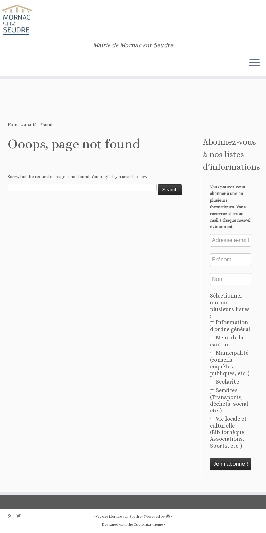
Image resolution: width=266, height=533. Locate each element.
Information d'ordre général (230, 326)
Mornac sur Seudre (125, 516)
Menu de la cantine (226, 341)
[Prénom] (230, 259)
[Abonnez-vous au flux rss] (12, 516)
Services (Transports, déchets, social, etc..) (229, 400)
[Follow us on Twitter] (20, 516)
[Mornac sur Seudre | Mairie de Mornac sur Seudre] (133, 20)
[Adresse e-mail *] (230, 240)
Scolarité (224, 381)
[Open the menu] (254, 63)
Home (14, 124)
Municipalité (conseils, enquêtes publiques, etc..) (229, 363)
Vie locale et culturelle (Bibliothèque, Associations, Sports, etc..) (228, 432)
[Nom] (230, 279)
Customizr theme (148, 524)
